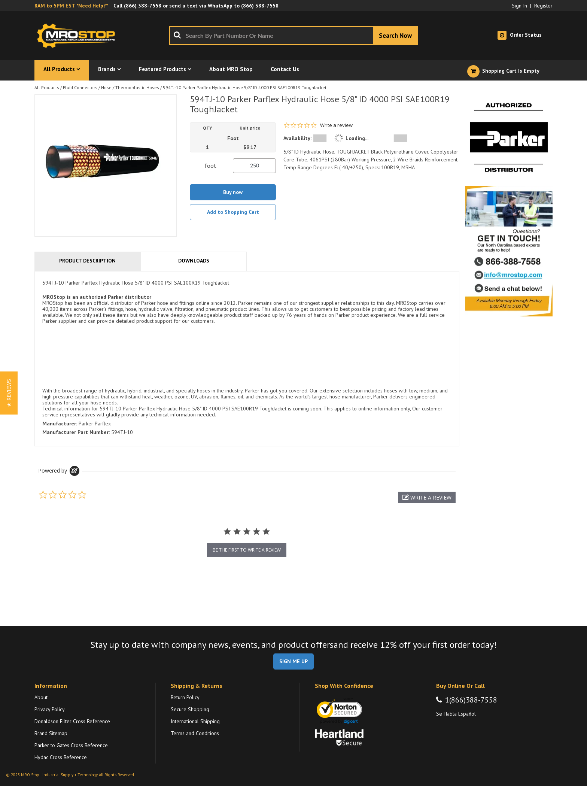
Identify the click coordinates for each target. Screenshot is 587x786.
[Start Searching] (395, 35)
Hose (106, 87)
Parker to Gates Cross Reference (71, 745)
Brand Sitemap (50, 733)
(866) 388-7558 (142, 6)
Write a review (336, 125)
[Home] (79, 35)
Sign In (519, 6)
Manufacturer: (59, 423)
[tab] (246, 358)
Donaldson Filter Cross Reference (72, 721)
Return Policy (185, 697)
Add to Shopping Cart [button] (233, 212)
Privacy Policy (49, 709)
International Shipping (195, 721)
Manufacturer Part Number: (76, 432)
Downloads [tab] (193, 260)
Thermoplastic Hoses (137, 87)
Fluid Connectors (80, 87)
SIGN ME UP (293, 661)
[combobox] (293, 35)
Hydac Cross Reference (60, 757)
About (41, 697)
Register (543, 6)
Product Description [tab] (87, 260)
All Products (46, 87)
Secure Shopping (190, 709)
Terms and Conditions (195, 733)
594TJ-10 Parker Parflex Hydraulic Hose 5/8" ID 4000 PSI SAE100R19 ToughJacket (244, 87)
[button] (427, 497)
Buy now (233, 192)
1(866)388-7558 (471, 700)
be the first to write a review (247, 550)
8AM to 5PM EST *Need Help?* (71, 6)
